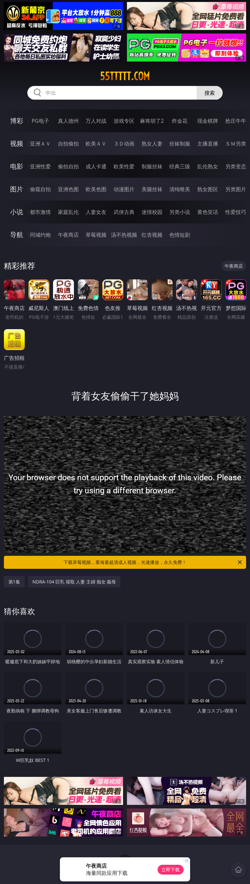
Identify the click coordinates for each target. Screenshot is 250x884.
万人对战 (96, 120)
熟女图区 (207, 189)
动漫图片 (124, 189)
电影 (16, 166)
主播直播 (207, 143)
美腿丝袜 (152, 189)
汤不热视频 (124, 234)
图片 (16, 189)
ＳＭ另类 (235, 143)
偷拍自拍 (68, 166)
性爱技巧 (235, 212)
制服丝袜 (152, 166)
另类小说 (179, 212)
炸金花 (180, 120)
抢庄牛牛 (235, 120)
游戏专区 (124, 120)
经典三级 (179, 166)
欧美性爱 (124, 166)
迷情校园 (152, 212)
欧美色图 (96, 189)
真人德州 (68, 120)
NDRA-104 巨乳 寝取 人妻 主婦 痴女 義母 (74, 582)
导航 (16, 234)
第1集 (14, 582)
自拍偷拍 (68, 143)
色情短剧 (179, 234)
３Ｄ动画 (124, 143)
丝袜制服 (179, 143)
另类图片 (235, 189)
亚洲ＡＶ (40, 143)
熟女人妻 (152, 143)
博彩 (16, 120)
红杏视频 (152, 234)
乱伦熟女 (207, 166)
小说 (16, 211)
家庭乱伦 (68, 212)
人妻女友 (96, 212)
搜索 (209, 92)
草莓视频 (96, 234)
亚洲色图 (68, 189)
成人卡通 (96, 166)
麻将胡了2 (152, 120)
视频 (16, 143)
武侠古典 (124, 212)
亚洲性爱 (40, 166)
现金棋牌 (207, 120)
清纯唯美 (179, 189)
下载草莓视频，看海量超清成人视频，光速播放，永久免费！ (153, 562)
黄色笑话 (207, 212)
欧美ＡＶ (96, 143)
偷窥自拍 (40, 189)
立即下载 (170, 869)
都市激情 (40, 212)
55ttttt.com (125, 76)
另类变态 (235, 166)
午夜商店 (68, 234)
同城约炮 (40, 234)
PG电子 (40, 120)
